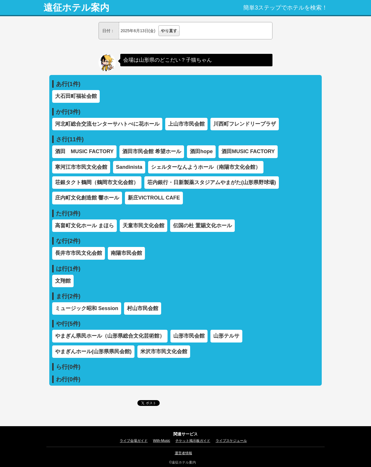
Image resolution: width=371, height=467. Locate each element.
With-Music (161, 441)
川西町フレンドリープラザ (244, 124)
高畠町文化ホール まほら (84, 225)
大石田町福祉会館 (76, 96)
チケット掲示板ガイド (192, 441)
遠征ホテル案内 (76, 7)
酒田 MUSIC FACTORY (84, 151)
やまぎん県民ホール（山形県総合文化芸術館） (110, 336)
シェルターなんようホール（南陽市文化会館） (206, 167)
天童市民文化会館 (143, 225)
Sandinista (129, 167)
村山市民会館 (142, 308)
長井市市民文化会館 (78, 253)
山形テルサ (226, 336)
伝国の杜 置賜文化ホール (202, 225)
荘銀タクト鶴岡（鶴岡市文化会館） (97, 182)
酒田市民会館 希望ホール (151, 151)
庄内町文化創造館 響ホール (87, 198)
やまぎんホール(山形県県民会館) (93, 351)
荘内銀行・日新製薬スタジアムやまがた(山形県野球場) (211, 182)
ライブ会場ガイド (134, 441)
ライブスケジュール (231, 441)
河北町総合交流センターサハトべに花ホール (107, 124)
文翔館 (63, 281)
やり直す (169, 30)
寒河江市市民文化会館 (81, 167)
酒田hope (201, 151)
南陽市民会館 (126, 253)
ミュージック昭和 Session (86, 308)
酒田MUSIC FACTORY (248, 151)
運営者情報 (183, 453)
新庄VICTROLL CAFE (154, 198)
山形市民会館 (189, 336)
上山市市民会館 (186, 124)
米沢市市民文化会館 (163, 351)
